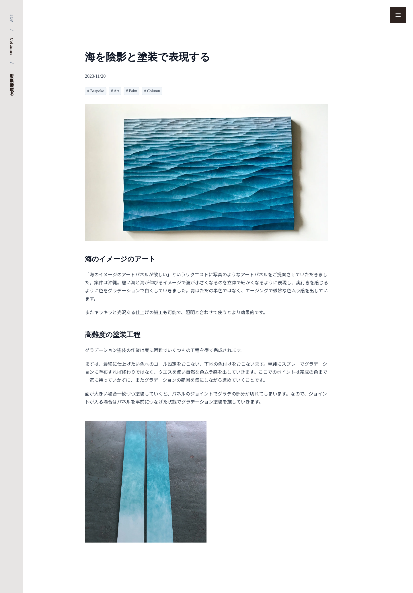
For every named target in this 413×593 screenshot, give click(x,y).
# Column (152, 91)
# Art (115, 91)
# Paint (131, 91)
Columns (11, 46)
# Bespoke (95, 91)
